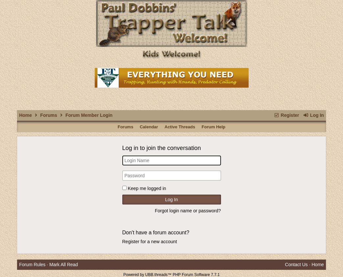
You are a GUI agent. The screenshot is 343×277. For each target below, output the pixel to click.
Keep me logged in (147, 188)
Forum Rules (32, 264)
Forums (48, 115)
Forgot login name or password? (188, 210)
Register (286, 115)
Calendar (149, 126)
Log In (313, 115)
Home (25, 115)
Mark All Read (63, 264)
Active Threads (179, 126)
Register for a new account (149, 241)
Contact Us (296, 264)
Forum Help (213, 126)
